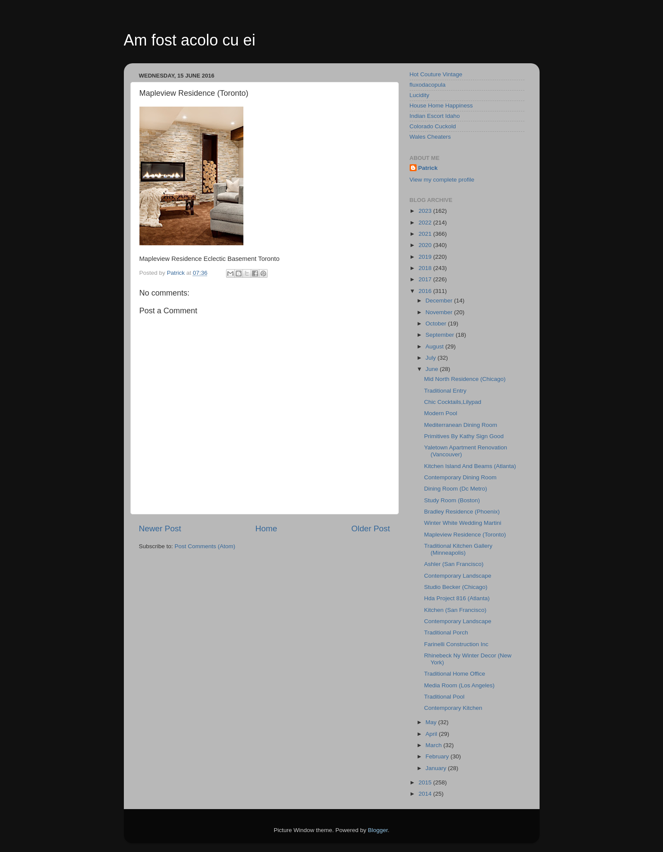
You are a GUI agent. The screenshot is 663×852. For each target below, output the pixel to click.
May (432, 722)
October (437, 323)
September (441, 335)
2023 (425, 211)
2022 (425, 222)
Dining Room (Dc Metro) (455, 488)
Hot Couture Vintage (436, 74)
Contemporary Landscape (457, 575)
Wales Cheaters (430, 136)
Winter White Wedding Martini (462, 523)
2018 (425, 268)
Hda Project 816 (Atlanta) (457, 598)
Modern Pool (440, 413)
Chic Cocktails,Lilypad (452, 402)
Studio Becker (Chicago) (455, 587)
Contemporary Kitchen (453, 708)
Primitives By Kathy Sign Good (464, 436)
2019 (425, 257)
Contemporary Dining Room (460, 477)
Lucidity (420, 95)
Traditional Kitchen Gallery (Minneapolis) (458, 549)
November (440, 312)
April (432, 734)
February (438, 756)
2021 (425, 234)
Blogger (378, 830)
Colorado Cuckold (433, 126)
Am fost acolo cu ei (189, 40)
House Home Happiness (441, 105)
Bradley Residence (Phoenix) (462, 511)
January (437, 768)
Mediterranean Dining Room (460, 425)
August (436, 346)
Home (266, 528)
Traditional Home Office (454, 673)
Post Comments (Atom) (205, 546)
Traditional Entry (445, 390)
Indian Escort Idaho (435, 116)
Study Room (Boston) (452, 500)
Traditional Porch (446, 632)
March (434, 745)
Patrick (428, 168)
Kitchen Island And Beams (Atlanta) (470, 466)
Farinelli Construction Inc (456, 644)
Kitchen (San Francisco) (455, 610)
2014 (425, 793)
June (433, 369)
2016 (425, 291)
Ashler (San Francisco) (453, 564)
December (440, 300)
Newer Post (160, 528)
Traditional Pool (444, 696)
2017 (425, 279)
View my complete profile (442, 179)
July (432, 357)
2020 (425, 245)
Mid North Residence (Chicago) (464, 379)
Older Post (370, 528)
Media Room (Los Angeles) (459, 685)
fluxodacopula (428, 84)
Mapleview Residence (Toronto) (465, 534)
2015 (425, 782)
